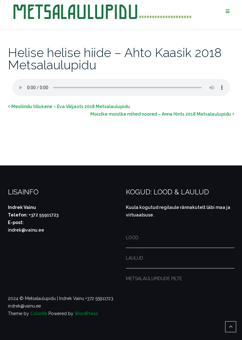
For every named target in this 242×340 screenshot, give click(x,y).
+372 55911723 (44, 214)
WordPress (86, 313)
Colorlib (38, 313)
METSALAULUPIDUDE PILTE (154, 278)
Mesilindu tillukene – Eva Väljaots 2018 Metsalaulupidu (70, 106)
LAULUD (134, 258)
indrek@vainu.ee (26, 230)
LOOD (132, 237)
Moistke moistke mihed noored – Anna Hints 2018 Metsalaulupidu (160, 114)
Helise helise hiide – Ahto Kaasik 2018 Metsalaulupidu (115, 58)
